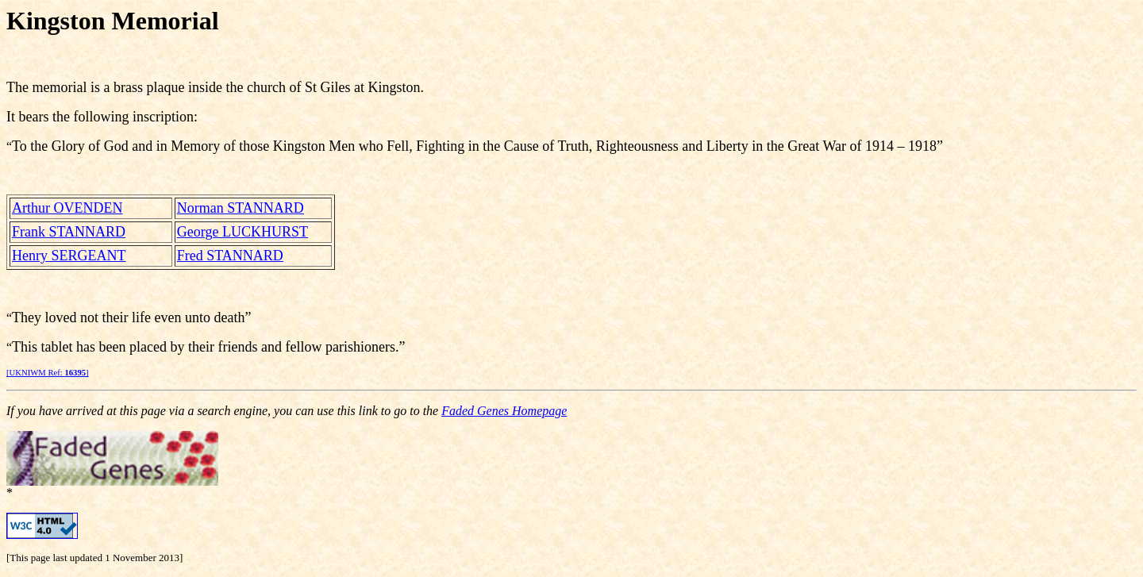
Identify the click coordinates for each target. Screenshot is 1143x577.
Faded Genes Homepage (504, 410)
